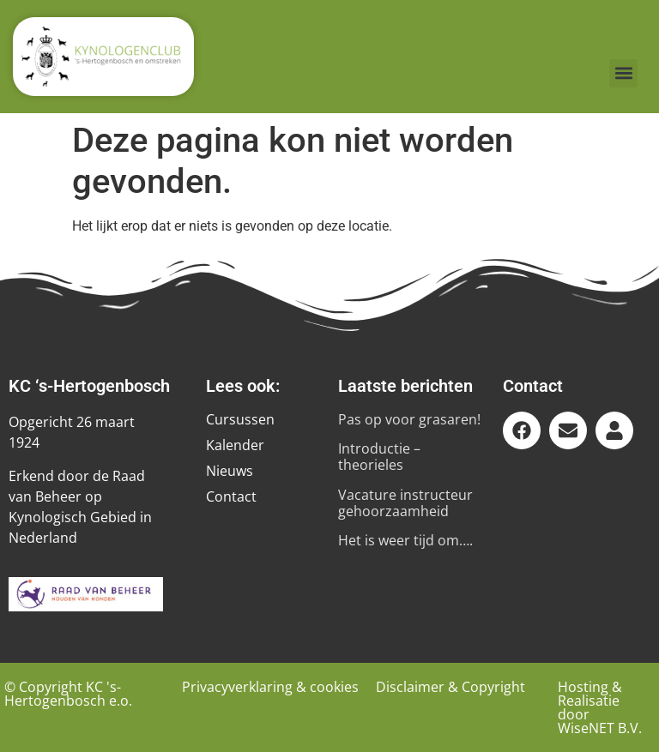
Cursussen (240, 419)
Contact (231, 496)
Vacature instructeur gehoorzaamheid (405, 502)
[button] (623, 73)
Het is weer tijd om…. (405, 540)
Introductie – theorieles (379, 456)
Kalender (235, 445)
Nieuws (229, 470)
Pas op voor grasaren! (409, 419)
